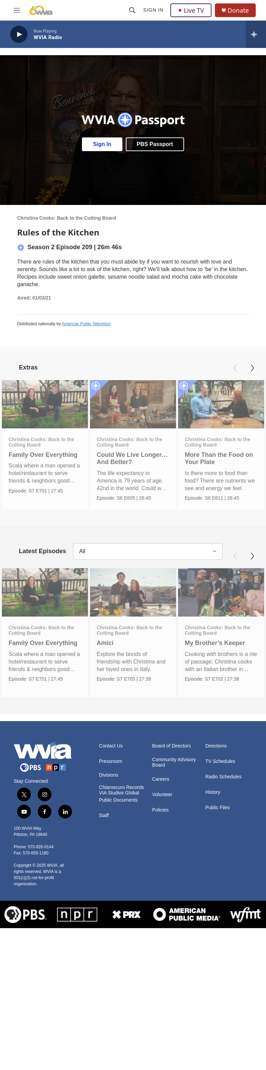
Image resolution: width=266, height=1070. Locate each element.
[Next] (252, 368)
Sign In (153, 10)
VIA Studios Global (119, 796)
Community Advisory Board (174, 765)
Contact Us (111, 749)
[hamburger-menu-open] (16, 10)
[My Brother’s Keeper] (214, 594)
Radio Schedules (223, 779)
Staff (104, 818)
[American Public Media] (186, 917)
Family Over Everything (43, 454)
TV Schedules (220, 764)
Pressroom (110, 764)
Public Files (217, 810)
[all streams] (256, 34)
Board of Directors (171, 749)
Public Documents (118, 803)
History (212, 795)
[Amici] (153, 594)
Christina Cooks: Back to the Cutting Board (66, 218)
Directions (216, 749)
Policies (160, 813)
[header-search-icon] (132, 10)
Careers (160, 782)
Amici (125, 644)
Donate (238, 10)
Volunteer (162, 797)
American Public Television (86, 323)
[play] (18, 34)
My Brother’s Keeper (208, 644)
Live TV (191, 10)
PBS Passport (155, 144)
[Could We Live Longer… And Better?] (140, 404)
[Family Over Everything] (45, 404)
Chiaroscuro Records (121, 790)
